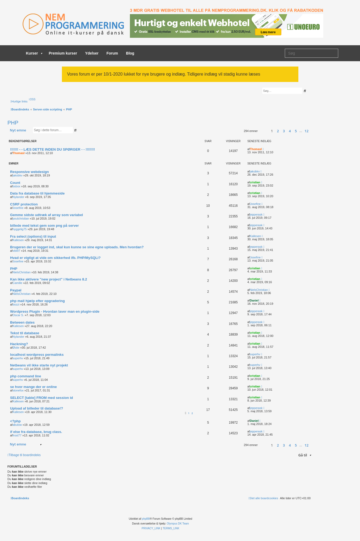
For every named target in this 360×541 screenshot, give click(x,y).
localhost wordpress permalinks (37, 355)
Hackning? (19, 344)
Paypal (16, 290)
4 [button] (290, 131)
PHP (12, 123)
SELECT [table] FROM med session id (41, 398)
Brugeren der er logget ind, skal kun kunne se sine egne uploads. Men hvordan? (77, 247)
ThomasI (18, 153)
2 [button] (278, 131)
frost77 (17, 435)
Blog (130, 53)
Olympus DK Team (178, 523)
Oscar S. (18, 315)
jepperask (256, 214)
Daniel (254, 300)
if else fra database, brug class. (36, 432)
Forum (112, 53)
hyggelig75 (19, 229)
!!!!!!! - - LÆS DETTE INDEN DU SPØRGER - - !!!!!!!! (52, 149)
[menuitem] (32, 99)
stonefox (18, 390)
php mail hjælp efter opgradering (37, 301)
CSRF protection (24, 204)
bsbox (16, 186)
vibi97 (16, 250)
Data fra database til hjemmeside (37, 193)
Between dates (22, 322)
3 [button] (284, 131)
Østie (15, 347)
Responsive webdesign (29, 172)
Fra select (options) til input (33, 236)
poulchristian (20, 218)
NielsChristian (21, 272)
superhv (17, 358)
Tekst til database (24, 333)
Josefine (17, 207)
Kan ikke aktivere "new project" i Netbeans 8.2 (48, 279)
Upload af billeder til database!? (36, 408)
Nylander (18, 197)
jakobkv (17, 175)
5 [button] (296, 131)
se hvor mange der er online (33, 387)
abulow (17, 424)
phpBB (146, 518)
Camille (17, 282)
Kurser (34, 53)
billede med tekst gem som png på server (44, 226)
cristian (255, 182)
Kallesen (18, 240)
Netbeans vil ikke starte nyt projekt (39, 365)
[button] (263, 131)
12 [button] (306, 131)
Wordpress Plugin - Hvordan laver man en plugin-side (54, 311)
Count (15, 183)
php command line (25, 376)
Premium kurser (63, 53)
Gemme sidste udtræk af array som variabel (46, 215)
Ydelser (92, 53)
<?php (15, 421)
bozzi (15, 304)
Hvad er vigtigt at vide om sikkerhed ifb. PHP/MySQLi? (55, 258)
